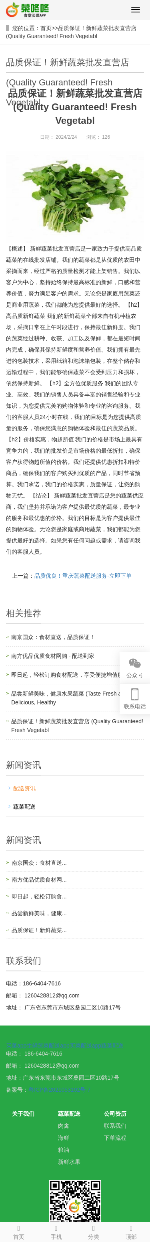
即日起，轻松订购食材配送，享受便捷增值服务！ (72, 675)
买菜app (16, 1045)
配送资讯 (24, 788)
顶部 (131, 1231)
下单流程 (115, 1138)
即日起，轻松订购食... (39, 896)
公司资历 (115, 1114)
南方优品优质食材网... (39, 879)
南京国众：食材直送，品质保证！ (53, 637)
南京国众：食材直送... (39, 863)
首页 (46, 28)
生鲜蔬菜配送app (47, 1045)
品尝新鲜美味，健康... (39, 913)
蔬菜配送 (24, 806)
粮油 (63, 1150)
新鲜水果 (69, 1162)
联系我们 (115, 1126)
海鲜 (63, 1138)
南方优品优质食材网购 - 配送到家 (52, 656)
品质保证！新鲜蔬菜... (39, 930)
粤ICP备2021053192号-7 (59, 1089)
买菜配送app (85, 1045)
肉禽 (63, 1126)
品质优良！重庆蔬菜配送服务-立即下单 (83, 575)
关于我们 (23, 1114)
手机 (56, 1231)
